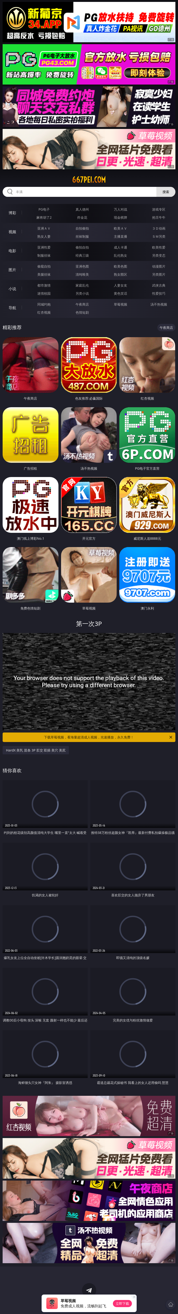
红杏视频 (44, 312)
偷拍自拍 (82, 247)
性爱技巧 (158, 293)
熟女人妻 (44, 236)
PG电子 (44, 209)
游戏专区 (158, 209)
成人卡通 (120, 247)
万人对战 (120, 209)
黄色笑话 (120, 293)
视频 (12, 231)
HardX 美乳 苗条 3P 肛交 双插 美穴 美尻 (36, 750)
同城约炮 (44, 304)
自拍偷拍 (82, 228)
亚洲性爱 (44, 247)
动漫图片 (158, 266)
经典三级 (82, 255)
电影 (12, 250)
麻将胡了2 (44, 217)
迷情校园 (44, 293)
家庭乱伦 (82, 285)
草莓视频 (120, 304)
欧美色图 (120, 266)
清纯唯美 (82, 274)
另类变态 (158, 255)
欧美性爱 (158, 247)
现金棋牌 (120, 217)
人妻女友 (120, 285)
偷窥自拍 (44, 266)
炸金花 (82, 217)
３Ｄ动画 (158, 228)
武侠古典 (158, 285)
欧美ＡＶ (120, 228)
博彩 (12, 212)
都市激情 (44, 285)
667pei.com (89, 179)
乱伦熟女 (120, 255)
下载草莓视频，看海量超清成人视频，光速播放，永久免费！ (108, 737)
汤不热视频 (158, 304)
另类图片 (158, 274)
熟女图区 (120, 274)
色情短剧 (82, 312)
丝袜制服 (82, 236)
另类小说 (82, 293)
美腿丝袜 (44, 274)
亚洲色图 (82, 266)
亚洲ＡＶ (44, 228)
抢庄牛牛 (158, 217)
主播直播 (120, 236)
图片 (12, 269)
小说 (12, 288)
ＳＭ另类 (158, 236)
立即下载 (122, 1303)
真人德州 (82, 209)
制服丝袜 (44, 255)
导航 (12, 307)
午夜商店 (82, 304)
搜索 (166, 191)
